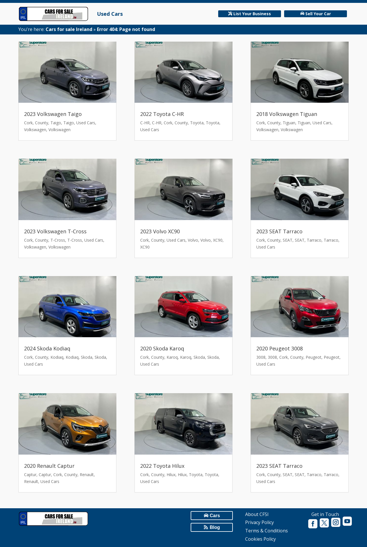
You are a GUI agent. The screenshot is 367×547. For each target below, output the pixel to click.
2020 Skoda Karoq (162, 348)
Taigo (55, 122)
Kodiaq (56, 357)
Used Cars (110, 13)
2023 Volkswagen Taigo (53, 113)
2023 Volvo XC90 (160, 231)
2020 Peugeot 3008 (279, 348)
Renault (87, 474)
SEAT (287, 240)
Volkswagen (35, 129)
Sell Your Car (318, 13)
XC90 (217, 240)
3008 (261, 357)
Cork (28, 122)
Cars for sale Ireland (69, 29)
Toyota (197, 122)
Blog (215, 527)
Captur (30, 474)
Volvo (193, 240)
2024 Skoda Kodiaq (47, 348)
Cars (215, 515)
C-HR (145, 122)
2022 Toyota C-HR (162, 113)
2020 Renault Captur (49, 465)
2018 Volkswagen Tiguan (286, 113)
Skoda (86, 357)
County (41, 122)
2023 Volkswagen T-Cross (55, 231)
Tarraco (314, 240)
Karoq (172, 357)
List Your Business (252, 13)
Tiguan (289, 122)
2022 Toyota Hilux (162, 465)
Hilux (171, 474)
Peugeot (313, 357)
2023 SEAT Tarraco (279, 231)
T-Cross (57, 240)
